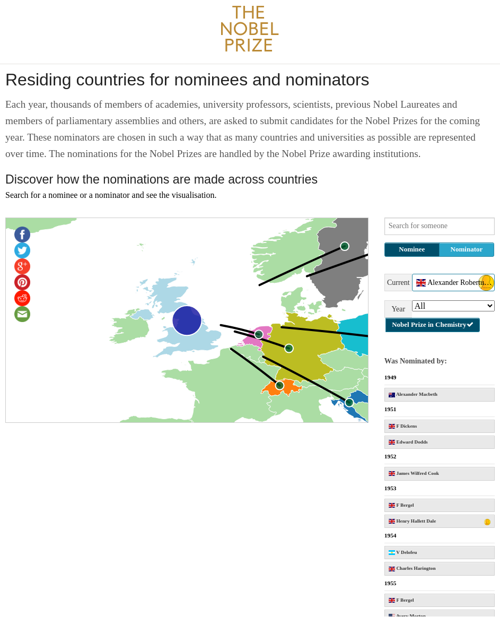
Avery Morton (407, 616)
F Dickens (403, 426)
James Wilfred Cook (414, 473)
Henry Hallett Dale (439, 521)
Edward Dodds (408, 442)
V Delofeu (403, 552)
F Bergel (401, 505)
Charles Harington (412, 568)
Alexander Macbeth (413, 394)
